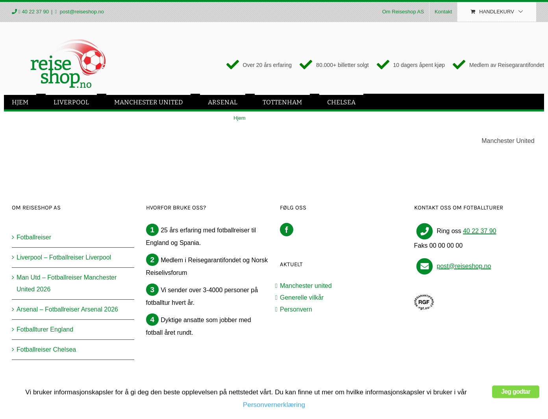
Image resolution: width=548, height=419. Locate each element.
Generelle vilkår (302, 297)
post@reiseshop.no (81, 12)
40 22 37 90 (35, 12)
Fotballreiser (34, 237)
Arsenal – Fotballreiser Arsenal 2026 (67, 309)
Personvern (296, 309)
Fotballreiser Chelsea (46, 349)
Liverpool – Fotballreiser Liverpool (64, 257)
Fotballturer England (45, 329)
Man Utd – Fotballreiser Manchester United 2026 (67, 283)
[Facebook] (286, 229)
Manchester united (306, 285)
